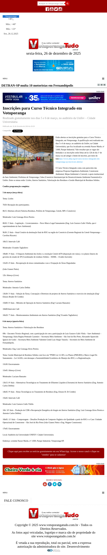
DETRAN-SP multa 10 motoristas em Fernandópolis (37, 85)
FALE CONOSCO (16, 500)
